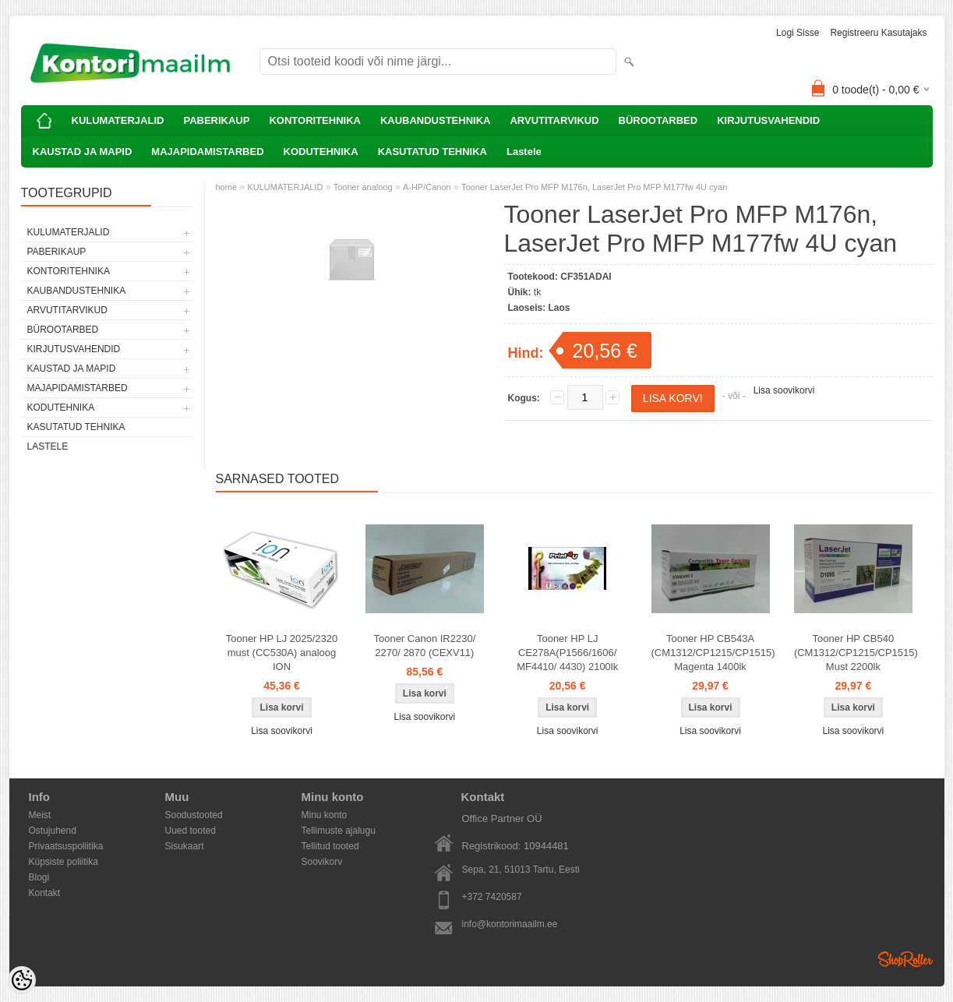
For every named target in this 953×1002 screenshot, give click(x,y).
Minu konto (325, 815)
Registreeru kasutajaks (878, 32)
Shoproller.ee (905, 959)
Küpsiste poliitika (63, 861)
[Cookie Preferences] (22, 980)
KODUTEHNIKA (321, 151)
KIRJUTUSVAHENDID (768, 120)
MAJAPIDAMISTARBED (207, 151)
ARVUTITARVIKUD (554, 120)
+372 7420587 (492, 896)
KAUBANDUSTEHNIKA (435, 120)
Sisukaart (184, 846)
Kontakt (45, 892)
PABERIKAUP (216, 120)
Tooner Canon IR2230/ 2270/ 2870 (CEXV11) (424, 645)
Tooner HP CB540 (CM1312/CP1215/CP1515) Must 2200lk (856, 652)
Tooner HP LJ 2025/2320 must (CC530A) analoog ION (282, 652)
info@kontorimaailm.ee (510, 924)
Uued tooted (190, 830)
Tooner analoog (363, 187)
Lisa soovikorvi (784, 390)
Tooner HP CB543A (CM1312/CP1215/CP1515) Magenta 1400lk (713, 652)
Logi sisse (797, 32)
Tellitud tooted (330, 846)
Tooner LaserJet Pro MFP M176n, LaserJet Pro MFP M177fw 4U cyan (594, 187)
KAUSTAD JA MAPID (82, 151)
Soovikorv (322, 861)
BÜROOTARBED (658, 120)
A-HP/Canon (427, 187)
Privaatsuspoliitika (66, 846)
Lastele (524, 151)
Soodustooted (194, 815)
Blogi (39, 877)
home (227, 187)
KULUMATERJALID (118, 120)
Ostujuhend (52, 830)
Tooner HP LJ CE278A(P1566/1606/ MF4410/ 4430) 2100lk (567, 652)
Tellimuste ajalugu (339, 830)
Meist (40, 815)
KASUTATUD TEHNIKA (432, 151)
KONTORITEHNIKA (314, 120)
